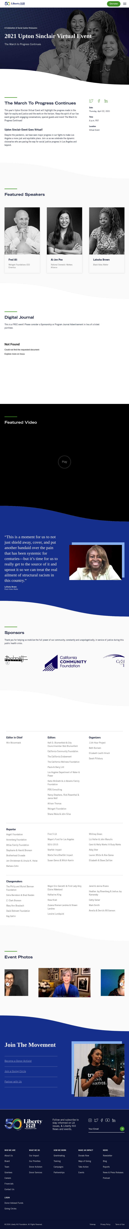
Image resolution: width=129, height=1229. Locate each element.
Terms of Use (119, 1224)
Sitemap (92, 1224)
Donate (114, 4)
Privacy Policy (105, 1224)
